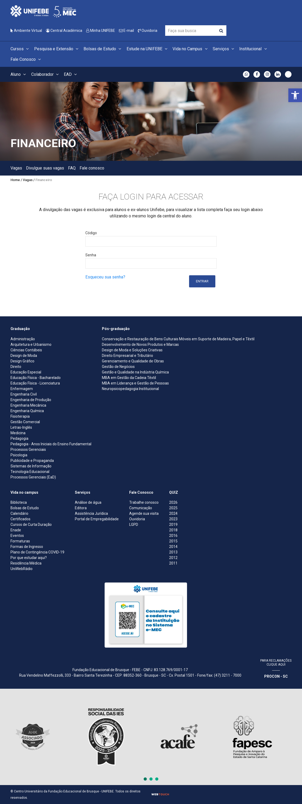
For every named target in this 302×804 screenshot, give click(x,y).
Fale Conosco (26, 59)
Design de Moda (24, 355)
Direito (16, 366)
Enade (16, 530)
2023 (173, 519)
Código (91, 233)
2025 (173, 508)
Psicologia (19, 455)
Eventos (17, 535)
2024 (173, 513)
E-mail (126, 30)
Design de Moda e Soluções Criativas (132, 350)
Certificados (20, 519)
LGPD (133, 524)
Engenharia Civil (24, 394)
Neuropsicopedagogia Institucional (130, 389)
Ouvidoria (147, 30)
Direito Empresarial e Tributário (127, 355)
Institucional (253, 48)
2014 (173, 547)
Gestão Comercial (25, 422)
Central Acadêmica (64, 30)
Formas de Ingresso (27, 547)
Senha (90, 255)
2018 (173, 530)
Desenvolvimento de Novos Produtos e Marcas (140, 344)
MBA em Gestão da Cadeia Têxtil (129, 378)
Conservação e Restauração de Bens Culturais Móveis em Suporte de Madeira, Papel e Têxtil (178, 339)
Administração (23, 339)
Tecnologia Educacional (30, 472)
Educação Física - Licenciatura (35, 383)
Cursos (20, 48)
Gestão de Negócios (118, 366)
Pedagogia (19, 438)
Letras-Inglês (21, 427)
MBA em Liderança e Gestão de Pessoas (135, 383)
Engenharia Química (27, 411)
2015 (173, 541)
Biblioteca (19, 502)
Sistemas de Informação (31, 466)
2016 (173, 535)
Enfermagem (22, 389)
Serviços (224, 48)
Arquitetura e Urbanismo (31, 344)
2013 (173, 552)
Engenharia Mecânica (28, 405)
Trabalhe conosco (144, 502)
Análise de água (88, 502)
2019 (173, 524)
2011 (173, 563)
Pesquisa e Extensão (57, 48)
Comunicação (140, 508)
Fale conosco (92, 168)
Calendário (19, 513)
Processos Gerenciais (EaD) (33, 477)
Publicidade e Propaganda (32, 460)
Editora (81, 508)
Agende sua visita (144, 513)
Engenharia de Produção (31, 400)
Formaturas (20, 541)
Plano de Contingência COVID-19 (37, 552)
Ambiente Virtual (26, 30)
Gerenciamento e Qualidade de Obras (133, 361)
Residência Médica (26, 563)
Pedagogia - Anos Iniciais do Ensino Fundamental (51, 444)
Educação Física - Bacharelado (36, 378)
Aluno (19, 74)
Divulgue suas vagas (45, 168)
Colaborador (45, 74)
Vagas (16, 168)
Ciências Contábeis (26, 350)
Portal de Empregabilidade (97, 519)
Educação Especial (26, 372)
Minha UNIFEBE (100, 30)
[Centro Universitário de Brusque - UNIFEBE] (43, 10)
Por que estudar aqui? (29, 558)
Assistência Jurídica (91, 513)
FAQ (72, 168)
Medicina (18, 433)
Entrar (202, 281)
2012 (173, 558)
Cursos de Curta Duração (31, 524)
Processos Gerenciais (28, 449)
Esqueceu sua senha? (105, 276)
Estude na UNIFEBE (148, 48)
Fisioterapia (20, 416)
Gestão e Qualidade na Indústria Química (135, 372)
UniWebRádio (22, 569)
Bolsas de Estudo (103, 48)
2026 (173, 502)
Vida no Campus (191, 48)
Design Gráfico (22, 361)
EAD (71, 74)
